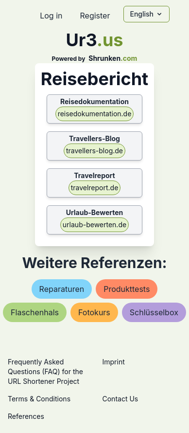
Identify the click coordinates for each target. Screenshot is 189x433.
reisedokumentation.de (95, 113)
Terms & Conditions (39, 399)
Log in (51, 15)
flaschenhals (35, 312)
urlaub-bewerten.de (94, 224)
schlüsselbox (154, 312)
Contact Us (120, 399)
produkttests (126, 289)
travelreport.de (95, 187)
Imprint (114, 362)
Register (95, 15)
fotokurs (94, 312)
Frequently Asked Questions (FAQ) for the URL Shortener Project (45, 371)
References (26, 416)
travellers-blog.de (94, 150)
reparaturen (62, 289)
